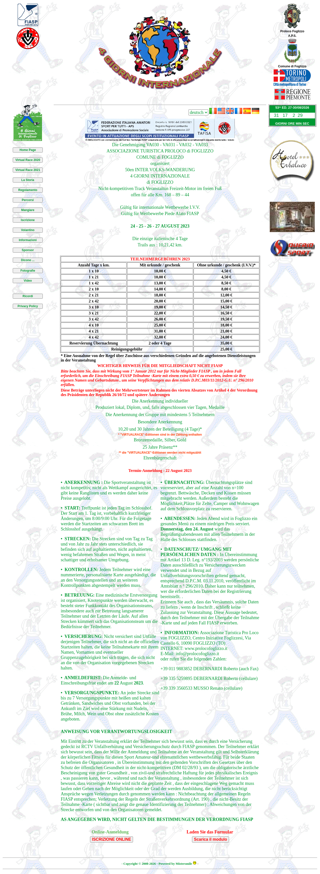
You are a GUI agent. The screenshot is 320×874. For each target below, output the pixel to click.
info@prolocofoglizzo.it (197, 653)
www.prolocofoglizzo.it (206, 648)
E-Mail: (168, 653)
